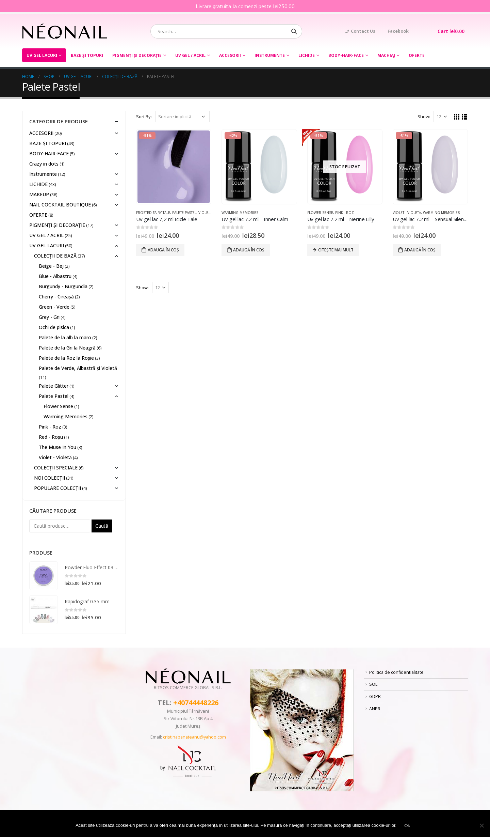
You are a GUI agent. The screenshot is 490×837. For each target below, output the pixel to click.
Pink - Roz (344, 212)
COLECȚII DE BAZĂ (55, 255)
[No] (481, 825)
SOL (373, 684)
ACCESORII (230, 55)
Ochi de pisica (54, 327)
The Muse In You (57, 447)
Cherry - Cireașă (56, 296)
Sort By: (144, 116)
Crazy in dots (44, 163)
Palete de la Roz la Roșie (66, 358)
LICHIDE (306, 55)
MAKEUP (39, 194)
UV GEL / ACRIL (190, 55)
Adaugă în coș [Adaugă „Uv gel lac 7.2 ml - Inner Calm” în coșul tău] (248, 250)
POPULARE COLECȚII (57, 488)
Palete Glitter (53, 386)
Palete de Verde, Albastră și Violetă (78, 368)
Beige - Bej (51, 266)
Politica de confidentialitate (396, 672)
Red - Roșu (51, 437)
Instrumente (270, 55)
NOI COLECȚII (49, 478)
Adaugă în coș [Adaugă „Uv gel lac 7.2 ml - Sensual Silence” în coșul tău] (420, 250)
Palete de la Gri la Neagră (67, 347)
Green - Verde (54, 307)
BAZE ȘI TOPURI (87, 55)
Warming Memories (240, 212)
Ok (407, 825)
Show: (424, 116)
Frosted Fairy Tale (153, 212)
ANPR (374, 709)
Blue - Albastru (55, 276)
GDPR (375, 696)
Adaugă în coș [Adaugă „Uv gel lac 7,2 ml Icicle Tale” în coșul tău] (163, 250)
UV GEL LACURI (42, 55)
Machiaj (386, 55)
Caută (101, 526)
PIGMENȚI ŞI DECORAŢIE (137, 55)
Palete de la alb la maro (65, 337)
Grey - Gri (49, 317)
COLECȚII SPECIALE (56, 467)
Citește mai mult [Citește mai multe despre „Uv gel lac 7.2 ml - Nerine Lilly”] (336, 250)
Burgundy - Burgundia (63, 286)
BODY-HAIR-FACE (346, 55)
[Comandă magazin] (182, 116)
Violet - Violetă (407, 212)
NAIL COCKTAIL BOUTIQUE (60, 204)
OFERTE (417, 55)
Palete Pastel (184, 212)
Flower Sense (320, 212)
